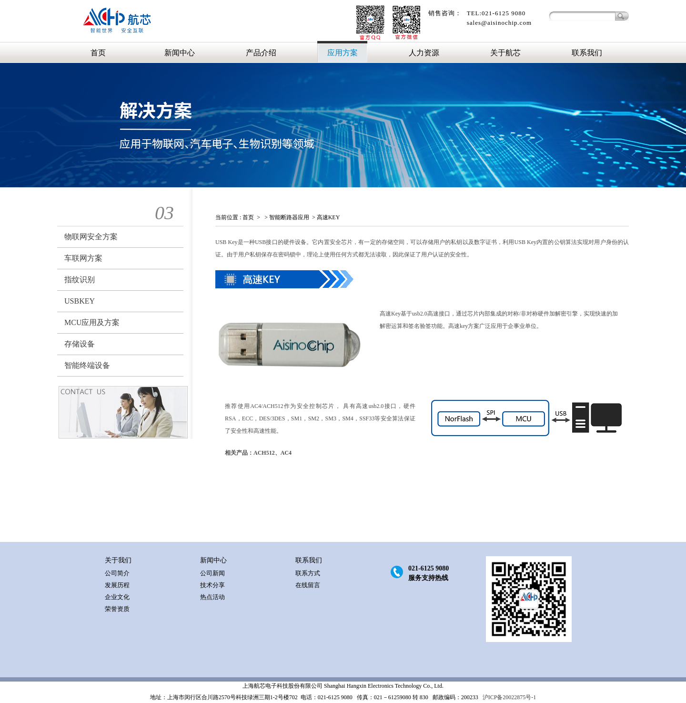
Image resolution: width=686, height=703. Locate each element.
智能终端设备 (87, 365)
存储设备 (79, 344)
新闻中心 (179, 53)
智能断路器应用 (289, 217)
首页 (98, 53)
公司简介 (117, 573)
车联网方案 (83, 258)
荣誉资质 (117, 608)
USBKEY (79, 301)
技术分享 (212, 585)
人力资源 (424, 53)
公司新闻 (212, 573)
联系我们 (587, 53)
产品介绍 (261, 53)
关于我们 (118, 560)
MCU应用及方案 (92, 322)
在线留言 (307, 585)
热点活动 (212, 597)
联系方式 (307, 573)
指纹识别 (79, 279)
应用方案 (342, 53)
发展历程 (117, 585)
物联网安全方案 (91, 237)
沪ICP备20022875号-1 (508, 697)
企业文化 (117, 597)
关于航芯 (505, 53)
